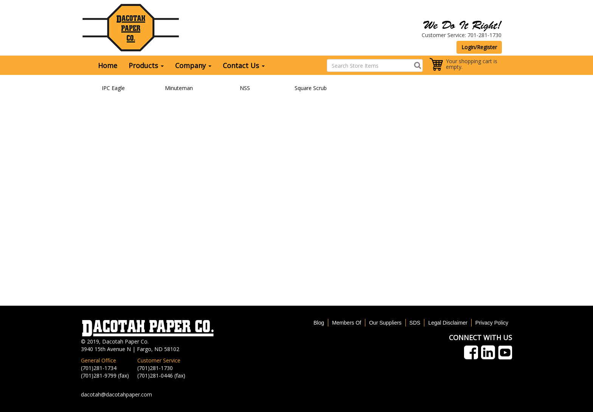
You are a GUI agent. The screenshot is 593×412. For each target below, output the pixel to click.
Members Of (346, 323)
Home (107, 65)
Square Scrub (311, 88)
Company (193, 65)
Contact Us (244, 65)
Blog (319, 323)
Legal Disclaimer (447, 323)
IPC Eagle (113, 88)
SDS (415, 323)
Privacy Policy (491, 323)
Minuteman (179, 88)
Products (146, 65)
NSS (245, 88)
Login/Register (479, 47)
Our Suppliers (385, 323)
